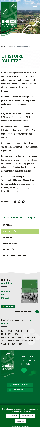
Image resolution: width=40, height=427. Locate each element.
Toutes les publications (24, 311)
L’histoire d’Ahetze (12, 231)
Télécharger (9, 306)
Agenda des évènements (14, 255)
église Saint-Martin (11, 113)
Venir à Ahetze (10, 243)
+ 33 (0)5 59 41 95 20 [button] (20, 385)
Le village (8, 225)
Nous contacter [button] (18, 390)
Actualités (8, 249)
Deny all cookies (27, 416)
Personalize (20, 421)
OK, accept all (12, 416)
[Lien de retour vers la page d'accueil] (7, 363)
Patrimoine (8, 237)
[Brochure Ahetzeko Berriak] (29, 290)
